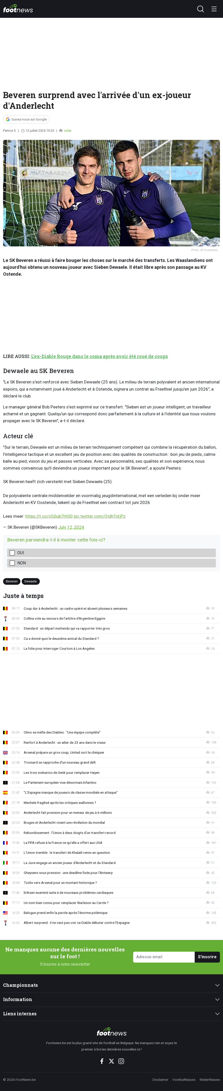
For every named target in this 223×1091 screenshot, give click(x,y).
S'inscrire (207, 956)
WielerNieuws (210, 1079)
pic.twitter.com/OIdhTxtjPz (100, 516)
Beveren (12, 581)
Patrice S (9, 130)
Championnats (20, 985)
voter (67, 130)
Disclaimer (160, 1079)
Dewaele (30, 581)
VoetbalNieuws (183, 1079)
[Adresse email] (164, 957)
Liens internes (19, 1014)
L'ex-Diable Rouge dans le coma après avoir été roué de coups (99, 356)
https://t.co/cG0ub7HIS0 (49, 516)
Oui (20, 552)
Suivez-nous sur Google (29, 119)
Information (17, 999)
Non (21, 563)
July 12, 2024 (71, 527)
